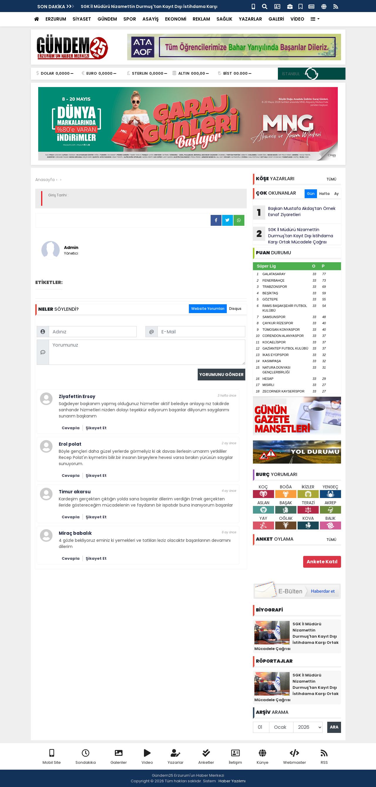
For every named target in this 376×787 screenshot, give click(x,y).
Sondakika (85, 757)
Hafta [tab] (324, 193)
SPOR (129, 19)
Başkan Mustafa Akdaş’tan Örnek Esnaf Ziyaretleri (294, 212)
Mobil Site (52, 757)
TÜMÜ (331, 179)
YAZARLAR (250, 19)
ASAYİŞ (150, 19)
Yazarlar (176, 757)
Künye (262, 757)
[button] (315, 19)
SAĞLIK (224, 19)
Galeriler (118, 757)
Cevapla (71, 428)
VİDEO (297, 19)
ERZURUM (56, 19)
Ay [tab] (336, 193)
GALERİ (276, 19)
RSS (324, 757)
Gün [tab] (311, 193)
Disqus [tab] (235, 308)
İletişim (235, 757)
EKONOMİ (175, 19)
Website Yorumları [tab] (207, 308)
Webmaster (294, 757)
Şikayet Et (96, 428)
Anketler (206, 757)
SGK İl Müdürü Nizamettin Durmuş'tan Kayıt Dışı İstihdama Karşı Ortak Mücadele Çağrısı (293, 236)
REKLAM (201, 19)
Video (147, 757)
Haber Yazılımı (232, 781)
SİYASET (82, 19)
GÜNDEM (107, 19)
